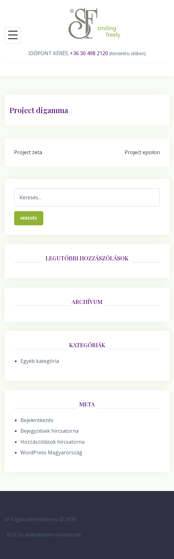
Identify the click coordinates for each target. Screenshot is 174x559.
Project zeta (28, 152)
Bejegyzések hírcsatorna (49, 430)
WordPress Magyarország (51, 452)
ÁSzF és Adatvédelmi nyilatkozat (43, 534)
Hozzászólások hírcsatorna (52, 441)
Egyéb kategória (39, 361)
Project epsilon (142, 152)
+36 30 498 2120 (89, 53)
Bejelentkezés (36, 420)
